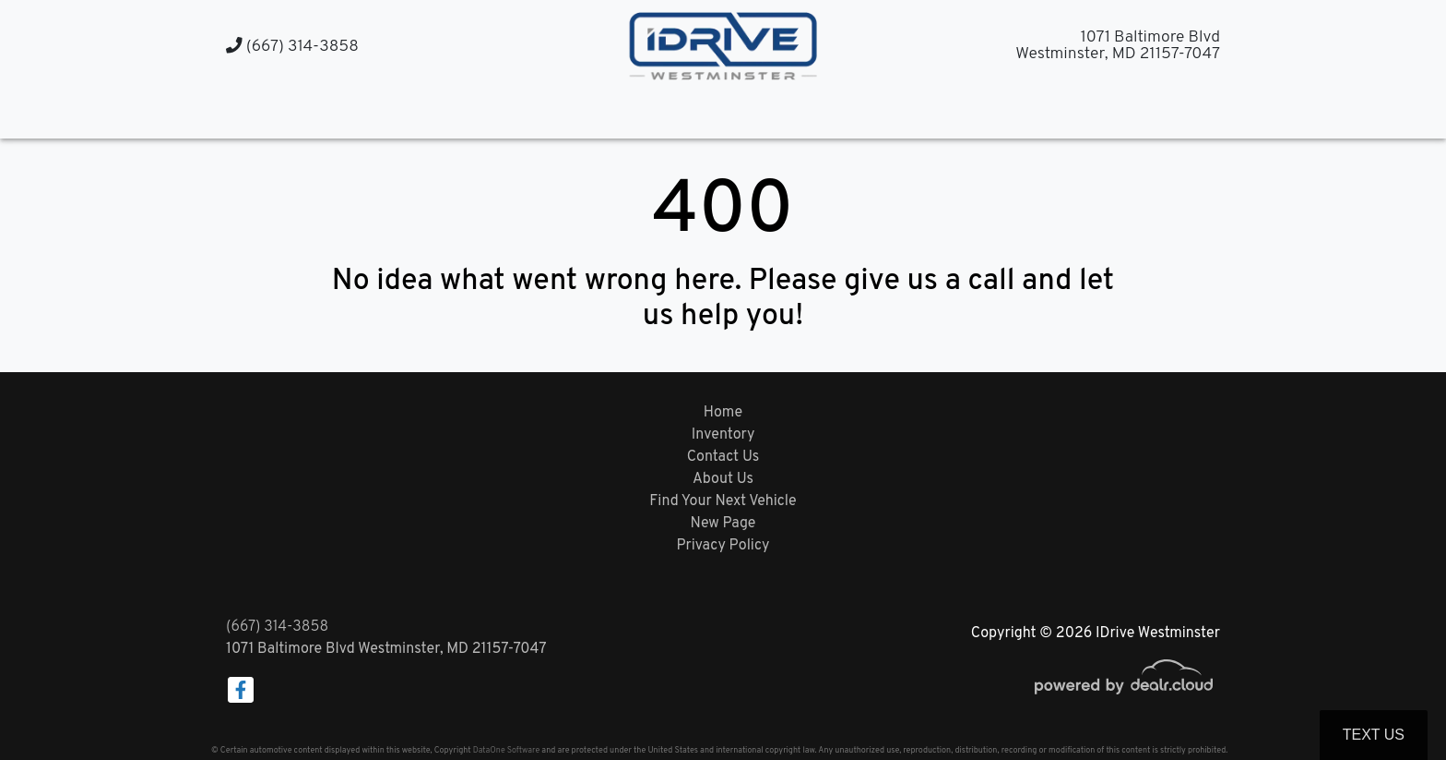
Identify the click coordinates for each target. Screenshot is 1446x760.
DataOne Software (506, 750)
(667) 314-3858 (292, 46)
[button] (705, 113)
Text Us (1374, 734)
